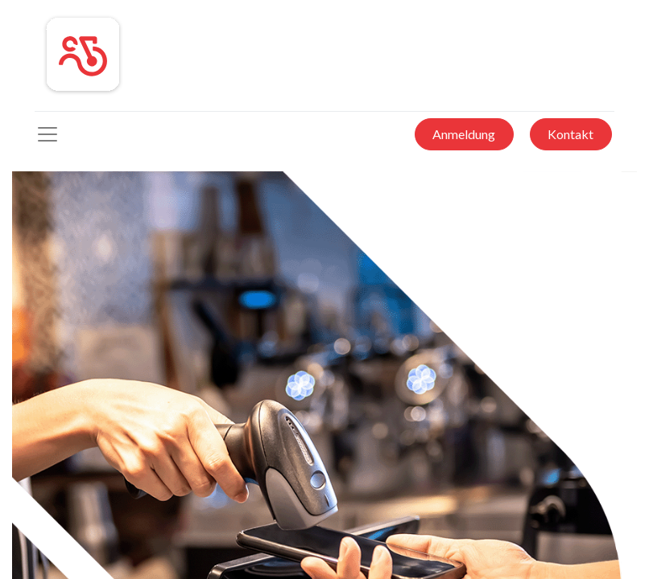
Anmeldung (463, 134)
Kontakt (570, 134)
